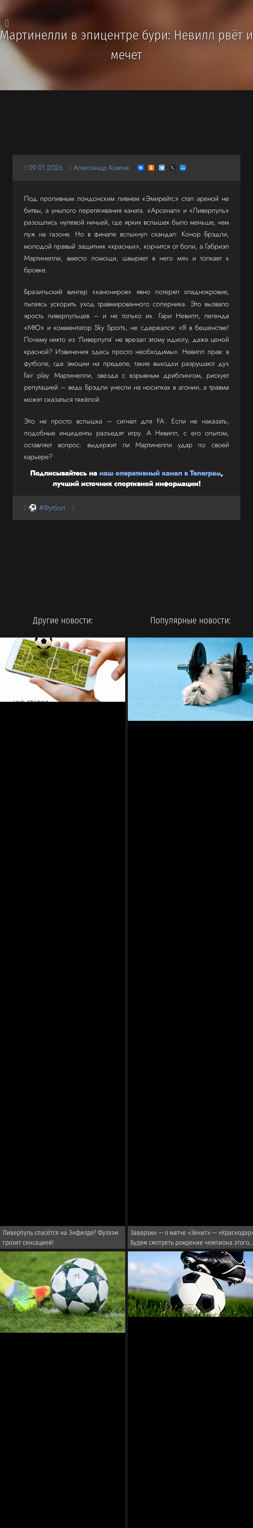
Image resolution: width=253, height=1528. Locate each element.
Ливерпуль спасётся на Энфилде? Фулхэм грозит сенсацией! (60, 1237)
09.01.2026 (45, 167)
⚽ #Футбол (46, 508)
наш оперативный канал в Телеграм (160, 473)
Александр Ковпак (101, 167)
